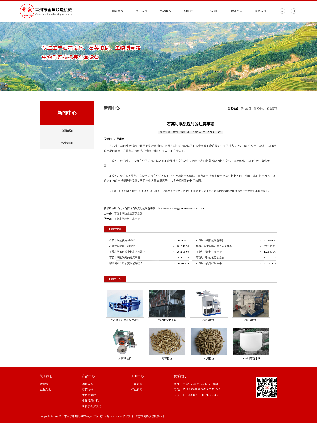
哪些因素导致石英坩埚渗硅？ (125, 263)
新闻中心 (259, 108)
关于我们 (141, 11)
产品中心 (165, 11)
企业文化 (45, 389)
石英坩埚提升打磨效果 (208, 263)
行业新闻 (67, 143)
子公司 (213, 11)
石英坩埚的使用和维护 (121, 240)
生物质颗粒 (89, 395)
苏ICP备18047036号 (111, 416)
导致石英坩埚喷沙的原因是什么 (213, 246)
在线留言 (236, 11)
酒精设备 (87, 384)
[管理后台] (158, 416)
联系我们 (260, 11)
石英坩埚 (117, 145)
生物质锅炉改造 (91, 406)
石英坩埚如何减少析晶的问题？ (126, 251)
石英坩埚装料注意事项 (127, 218)
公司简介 (45, 384)
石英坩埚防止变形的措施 (128, 213)
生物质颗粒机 (90, 400)
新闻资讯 (189, 11)
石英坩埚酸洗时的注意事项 (124, 257)
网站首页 (117, 11)
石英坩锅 (87, 389)
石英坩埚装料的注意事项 (209, 240)
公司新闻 (67, 130)
